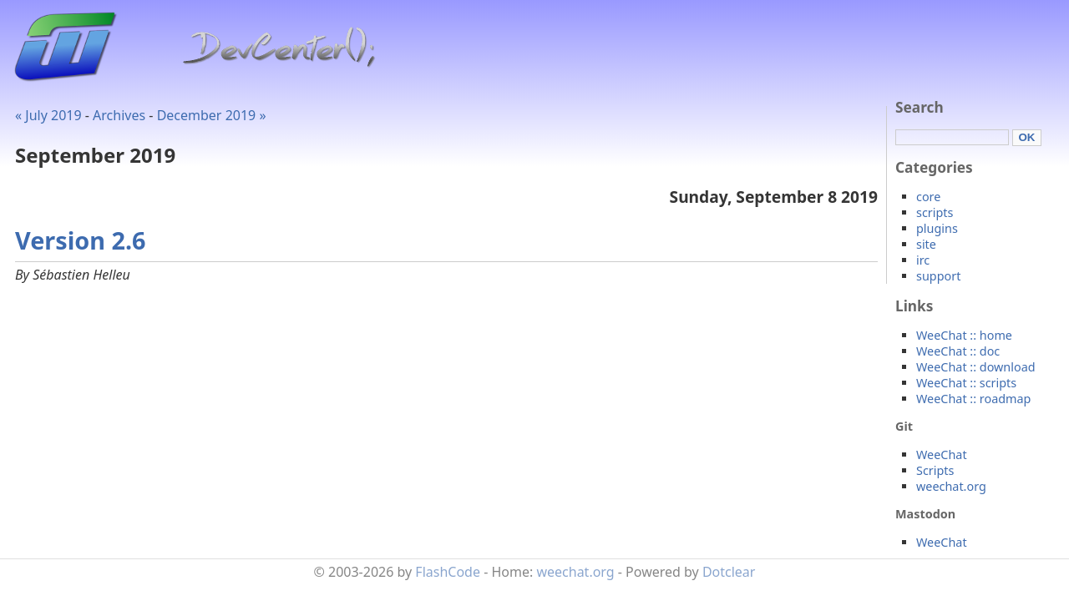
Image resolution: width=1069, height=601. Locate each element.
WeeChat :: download (976, 367)
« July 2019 (48, 115)
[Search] (952, 137)
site (926, 244)
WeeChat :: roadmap (973, 399)
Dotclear (729, 572)
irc (923, 260)
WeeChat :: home (964, 335)
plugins (937, 228)
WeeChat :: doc (958, 351)
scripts (934, 212)
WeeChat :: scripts (966, 383)
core (928, 197)
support (938, 276)
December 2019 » (211, 115)
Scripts (935, 470)
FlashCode (447, 572)
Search (919, 107)
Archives (119, 115)
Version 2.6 (80, 240)
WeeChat (941, 454)
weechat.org (951, 486)
